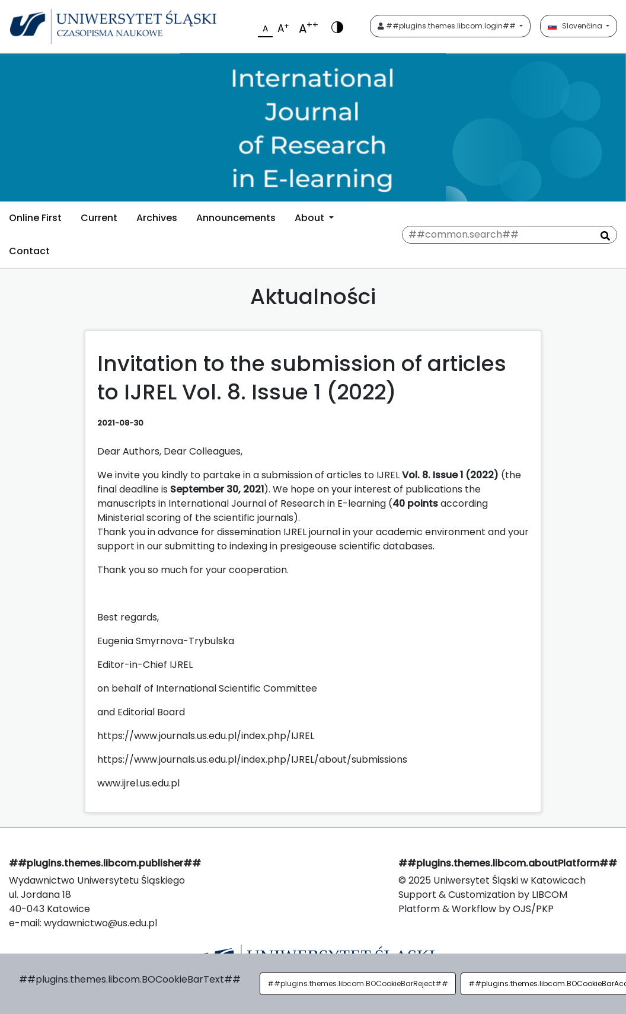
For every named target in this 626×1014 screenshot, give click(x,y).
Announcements (236, 218)
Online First (35, 218)
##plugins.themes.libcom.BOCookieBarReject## (357, 983)
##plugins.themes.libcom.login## (448, 26)
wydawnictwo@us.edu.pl (100, 923)
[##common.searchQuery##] (510, 234)
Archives (156, 218)
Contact (29, 251)
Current (99, 218)
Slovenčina (576, 26)
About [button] (311, 218)
